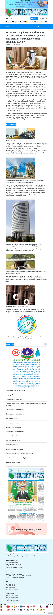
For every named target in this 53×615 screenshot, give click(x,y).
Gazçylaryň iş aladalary (12, 423)
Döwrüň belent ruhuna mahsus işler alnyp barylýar (19, 453)
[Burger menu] (43, 26)
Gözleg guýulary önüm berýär (14, 436)
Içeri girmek (43, 18)
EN (11, 18)
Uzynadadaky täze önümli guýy (14, 399)
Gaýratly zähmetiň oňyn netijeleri (15, 431)
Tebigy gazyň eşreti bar (12, 418)
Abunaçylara (10, 344)
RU (15, 18)
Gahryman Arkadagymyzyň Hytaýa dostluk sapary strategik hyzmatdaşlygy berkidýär (26, 404)
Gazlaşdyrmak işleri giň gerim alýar (15, 390)
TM (7, 18)
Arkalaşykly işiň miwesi (12, 445)
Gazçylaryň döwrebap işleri (13, 395)
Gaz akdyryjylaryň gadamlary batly (15, 409)
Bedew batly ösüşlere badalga (13, 462)
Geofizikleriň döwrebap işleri (13, 440)
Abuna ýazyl (34, 18)
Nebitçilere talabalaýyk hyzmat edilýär (16, 458)
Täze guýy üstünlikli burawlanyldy (15, 449)
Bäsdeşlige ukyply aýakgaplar (13, 427)
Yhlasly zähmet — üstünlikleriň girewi (16, 414)
